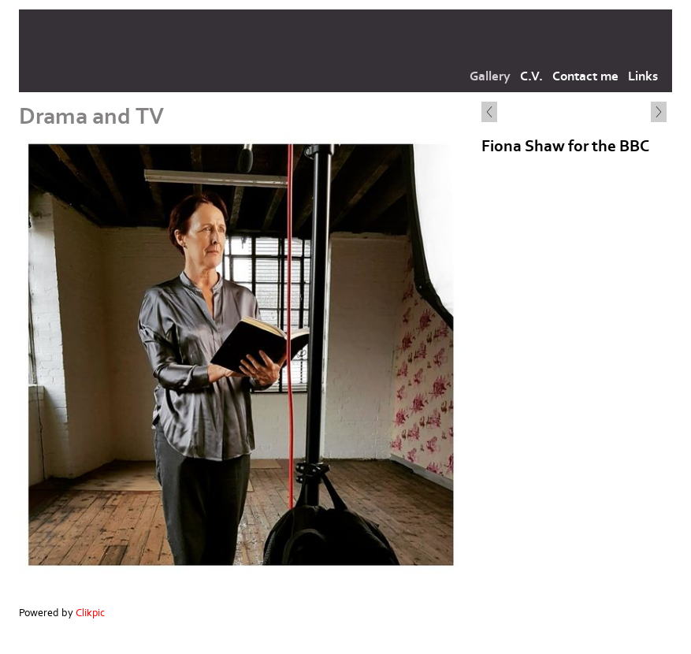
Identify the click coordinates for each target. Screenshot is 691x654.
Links (643, 76)
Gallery (490, 76)
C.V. (531, 76)
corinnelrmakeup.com (345, 40)
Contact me (585, 76)
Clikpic (90, 613)
